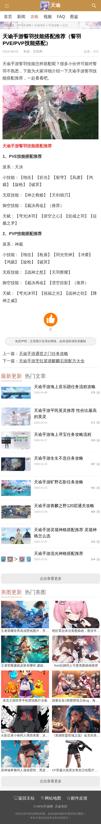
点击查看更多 (51, 578)
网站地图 (50, 798)
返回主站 (24, 798)
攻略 (34, 16)
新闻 (21, 16)
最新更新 (11, 376)
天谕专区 (39, 25)
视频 (48, 16)
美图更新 (11, 592)
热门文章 (35, 376)
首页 (8, 16)
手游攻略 (53, 25)
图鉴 (74, 16)
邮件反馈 (76, 798)
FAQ (61, 16)
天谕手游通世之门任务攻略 (43, 353)
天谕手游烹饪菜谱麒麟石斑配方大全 (52, 361)
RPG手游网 (24, 25)
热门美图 (35, 592)
